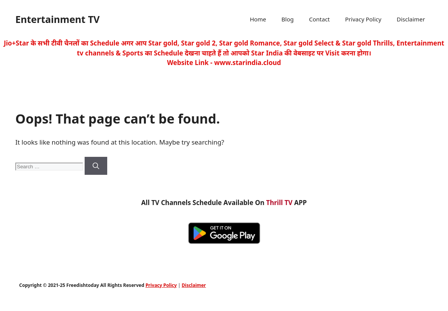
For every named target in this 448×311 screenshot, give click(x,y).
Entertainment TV (57, 19)
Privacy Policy (363, 19)
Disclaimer (411, 19)
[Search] (96, 166)
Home (258, 19)
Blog (287, 19)
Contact (319, 19)
